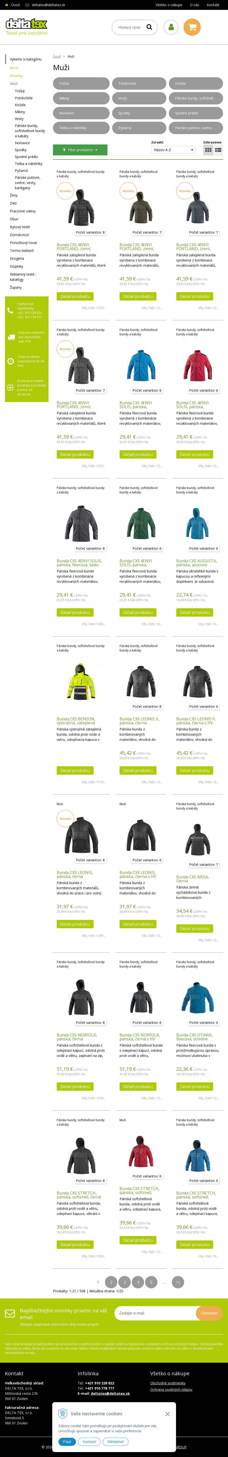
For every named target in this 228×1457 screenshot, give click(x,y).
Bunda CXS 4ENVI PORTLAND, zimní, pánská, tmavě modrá (196, 248)
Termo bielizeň (22, 250)
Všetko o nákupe (169, 4)
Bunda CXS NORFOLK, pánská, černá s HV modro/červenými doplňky (140, 1041)
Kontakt (213, 4)
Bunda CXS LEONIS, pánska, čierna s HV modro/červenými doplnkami (138, 878)
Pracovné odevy (23, 211)
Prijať (67, 1442)
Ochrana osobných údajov (171, 1389)
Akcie (14, 67)
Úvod (15, 4)
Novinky (16, 75)
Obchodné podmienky (167, 1383)
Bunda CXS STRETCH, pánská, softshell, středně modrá (196, 1197)
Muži (14, 83)
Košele (20, 104)
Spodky (20, 149)
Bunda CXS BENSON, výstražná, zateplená (76, 721)
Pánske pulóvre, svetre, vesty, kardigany (27, 182)
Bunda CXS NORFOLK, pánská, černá (77, 1037)
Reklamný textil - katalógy (23, 277)
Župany (16, 287)
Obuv (14, 219)
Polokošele (24, 98)
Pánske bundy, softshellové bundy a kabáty (30, 130)
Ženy (14, 195)
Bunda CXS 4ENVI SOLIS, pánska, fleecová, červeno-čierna (193, 408)
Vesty (19, 118)
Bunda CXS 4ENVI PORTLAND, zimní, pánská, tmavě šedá (75, 406)
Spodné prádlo (26, 156)
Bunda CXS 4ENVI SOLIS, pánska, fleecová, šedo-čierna (79, 564)
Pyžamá (21, 170)
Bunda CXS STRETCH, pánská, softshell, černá (79, 1195)
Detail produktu (75, 296)
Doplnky (16, 266)
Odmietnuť (115, 1442)
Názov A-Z (162, 149)
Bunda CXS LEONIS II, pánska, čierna (139, 721)
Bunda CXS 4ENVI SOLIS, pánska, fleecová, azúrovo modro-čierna (136, 408)
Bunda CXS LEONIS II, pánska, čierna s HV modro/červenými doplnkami (196, 724)
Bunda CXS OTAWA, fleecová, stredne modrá (194, 1039)
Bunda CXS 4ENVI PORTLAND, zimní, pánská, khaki (137, 248)
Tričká (20, 91)
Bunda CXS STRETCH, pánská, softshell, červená (139, 1192)
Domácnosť (19, 234)
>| (178, 1282)
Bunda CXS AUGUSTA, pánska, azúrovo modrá (196, 564)
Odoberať (209, 1313)
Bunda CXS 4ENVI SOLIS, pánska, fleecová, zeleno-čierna (141, 564)
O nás (194, 4)
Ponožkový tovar (23, 242)
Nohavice (22, 143)
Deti (13, 203)
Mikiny (20, 111)
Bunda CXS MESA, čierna (192, 879)
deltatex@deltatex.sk (48, 4)
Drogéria (17, 258)
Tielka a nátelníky (28, 163)
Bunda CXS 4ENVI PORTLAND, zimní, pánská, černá (74, 248)
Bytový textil (20, 226)
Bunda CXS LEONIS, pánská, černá (75, 874)
